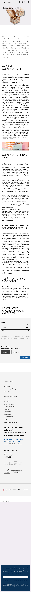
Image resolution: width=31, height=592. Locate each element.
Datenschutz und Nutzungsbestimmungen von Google (15, 586)
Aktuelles (6, 409)
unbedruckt (16, 352)
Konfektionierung (9, 399)
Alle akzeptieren (15, 576)
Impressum (7, 441)
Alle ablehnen (8, 580)
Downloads (7, 414)
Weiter (25, 357)
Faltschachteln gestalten (11, 396)
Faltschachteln (8, 381)
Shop (5, 419)
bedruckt (5, 352)
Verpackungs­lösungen (10, 389)
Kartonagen (7, 386)
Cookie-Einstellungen (4, 501)
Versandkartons (8, 384)
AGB (10, 444)
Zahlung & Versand (17, 444)
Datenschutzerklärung (7, 585)
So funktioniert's (9, 404)
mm (27, 327)
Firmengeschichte (9, 406)
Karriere (6, 401)
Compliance (7, 411)
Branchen (7, 391)
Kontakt (6, 444)
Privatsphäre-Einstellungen (20, 580)
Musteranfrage (8, 417)
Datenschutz (14, 441)
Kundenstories (8, 394)
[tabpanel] (15, 16)
